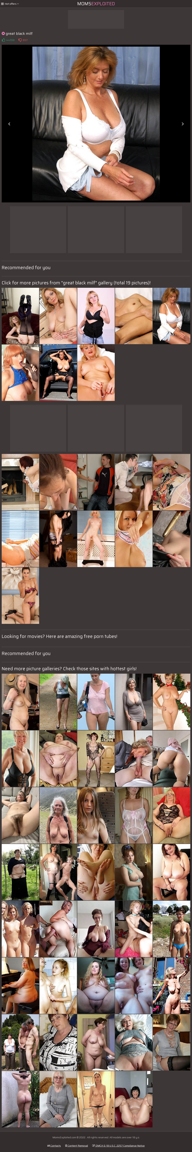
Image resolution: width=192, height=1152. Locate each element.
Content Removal (76, 1146)
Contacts (54, 1146)
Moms (96, 3)
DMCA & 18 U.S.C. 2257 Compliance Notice (118, 1146)
